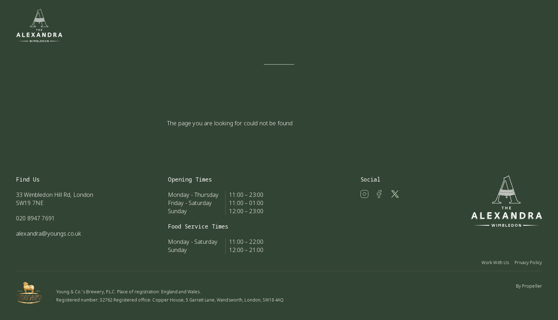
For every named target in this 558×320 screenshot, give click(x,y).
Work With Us (495, 262)
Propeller (532, 286)
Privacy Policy (528, 262)
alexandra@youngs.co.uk (48, 233)
